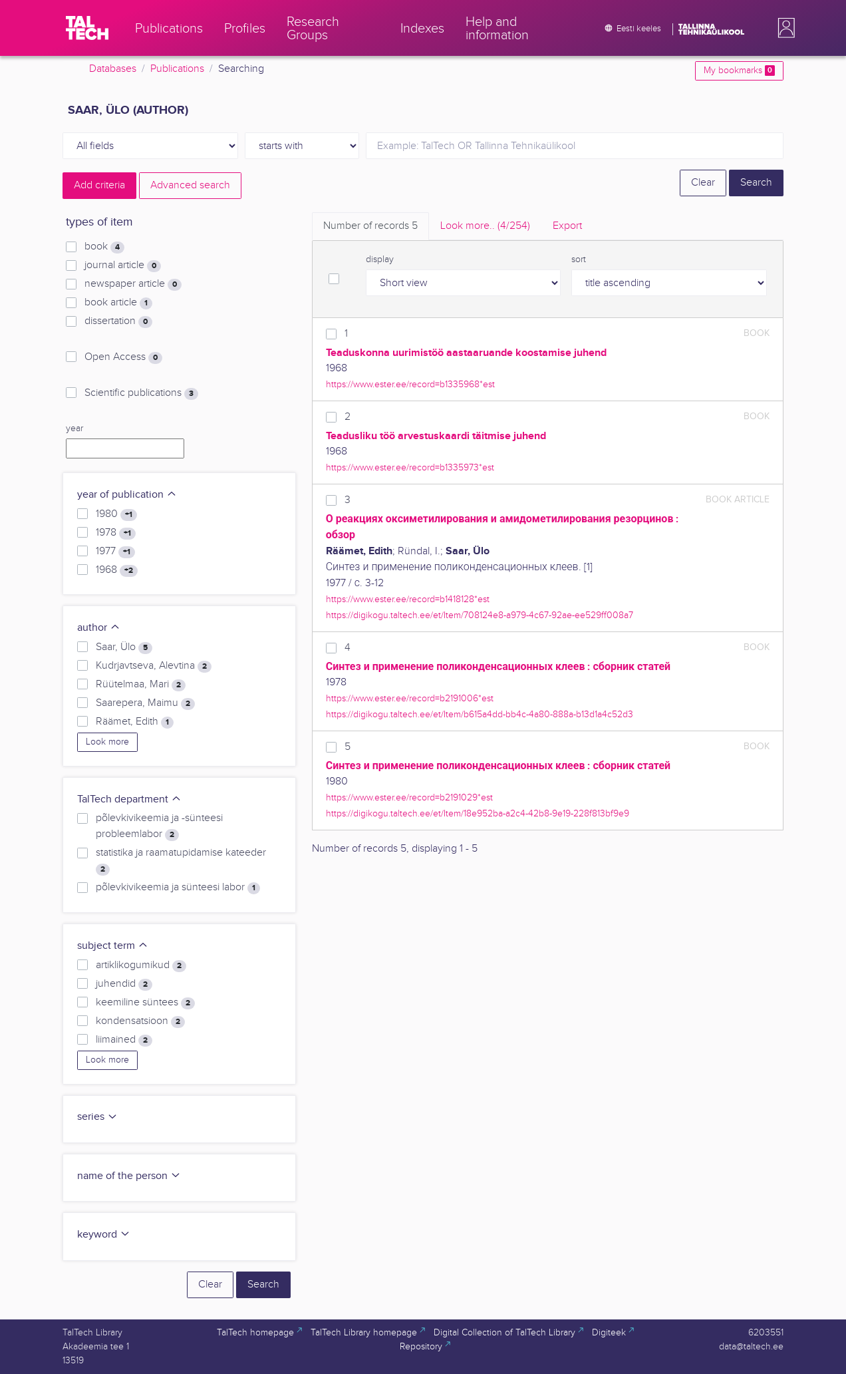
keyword (103, 1234)
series (97, 1117)
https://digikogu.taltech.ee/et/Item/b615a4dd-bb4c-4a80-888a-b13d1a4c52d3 (479, 714)
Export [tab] (567, 226)
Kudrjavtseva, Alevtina (154, 666)
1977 (115, 551)
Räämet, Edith (135, 722)
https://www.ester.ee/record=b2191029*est (409, 797)
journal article (122, 265)
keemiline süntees (145, 1002)
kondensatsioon (140, 1021)
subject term (112, 946)
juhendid (124, 984)
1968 (117, 570)
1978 (116, 533)
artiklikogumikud (141, 965)
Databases (112, 69)
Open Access (123, 357)
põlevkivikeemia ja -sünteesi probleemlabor (159, 826)
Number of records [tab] (370, 226)
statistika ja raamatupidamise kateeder (181, 861)
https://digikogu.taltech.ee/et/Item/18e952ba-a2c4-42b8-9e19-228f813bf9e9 (477, 813)
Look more (107, 742)
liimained (124, 1040)
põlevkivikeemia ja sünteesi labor (178, 887)
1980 (116, 514)
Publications (177, 69)
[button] (783, 28)
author (98, 627)
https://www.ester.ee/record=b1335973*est (410, 467)
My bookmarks (739, 70)
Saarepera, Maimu (145, 703)
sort (578, 259)
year (74, 428)
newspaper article (133, 284)
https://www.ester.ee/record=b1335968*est (410, 384)
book (104, 247)
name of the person (129, 1176)
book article (118, 302)
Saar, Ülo (124, 647)
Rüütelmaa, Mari (141, 684)
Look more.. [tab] (485, 226)
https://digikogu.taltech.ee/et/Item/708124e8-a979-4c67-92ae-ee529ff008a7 (479, 615)
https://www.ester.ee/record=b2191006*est (410, 698)
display (380, 259)
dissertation (118, 321)
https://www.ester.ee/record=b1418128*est (408, 599)
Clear (703, 182)
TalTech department (129, 799)
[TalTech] (87, 28)
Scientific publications (141, 393)
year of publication (127, 494)
